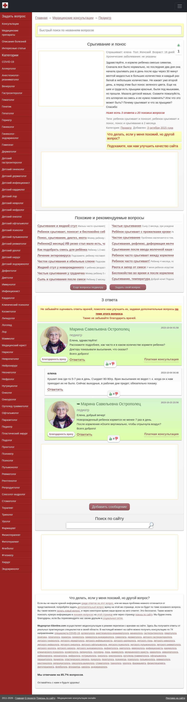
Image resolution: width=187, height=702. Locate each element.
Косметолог (9, 311)
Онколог (7, 392)
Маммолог (8, 338)
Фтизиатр (8, 555)
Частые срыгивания (126, 225)
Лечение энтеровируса (53, 255)
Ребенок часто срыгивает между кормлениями (146, 255)
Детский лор (9, 196)
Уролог (6, 521)
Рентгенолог (9, 480)
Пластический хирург (15, 433)
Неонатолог (9, 372)
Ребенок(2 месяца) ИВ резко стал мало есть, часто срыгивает (82, 243)
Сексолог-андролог (13, 494)
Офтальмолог (10, 413)
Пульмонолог (10, 467)
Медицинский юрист (14, 345)
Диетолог (7, 277)
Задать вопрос (14, 16)
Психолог (7, 460)
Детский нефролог (13, 209)
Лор (4, 331)
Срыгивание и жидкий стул (57, 225)
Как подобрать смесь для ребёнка (62, 249)
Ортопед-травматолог (15, 406)
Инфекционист (11, 291)
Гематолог (8, 99)
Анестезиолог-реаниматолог (11, 77)
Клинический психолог (15, 304)
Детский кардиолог (13, 189)
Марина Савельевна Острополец (100, 329)
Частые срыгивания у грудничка (61, 273)
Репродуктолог (11, 487)
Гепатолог (8, 113)
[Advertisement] (71, 78)
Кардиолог (8, 298)
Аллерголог (9, 68)
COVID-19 (8, 61)
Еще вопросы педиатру (88, 287)
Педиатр (105, 18)
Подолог (7, 440)
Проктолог (8, 447)
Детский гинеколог (13, 169)
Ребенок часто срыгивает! (131, 261)
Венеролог (8, 86)
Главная (41, 18)
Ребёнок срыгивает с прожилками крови (141, 231)
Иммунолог (9, 284)
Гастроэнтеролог (12, 93)
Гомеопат (8, 144)
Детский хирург (11, 257)
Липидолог (8, 318)
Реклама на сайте (175, 698)
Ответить (77, 360)
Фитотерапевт (10, 541)
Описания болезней (14, 41)
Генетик (6, 106)
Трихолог (7, 514)
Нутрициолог (10, 385)
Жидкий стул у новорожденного (60, 267)
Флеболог (8, 548)
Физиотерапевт (11, 534)
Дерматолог (9, 151)
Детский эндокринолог (15, 264)
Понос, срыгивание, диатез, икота (62, 237)
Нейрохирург (10, 365)
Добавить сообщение (109, 507)
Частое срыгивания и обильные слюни (66, 261)
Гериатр (7, 120)
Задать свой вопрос (127, 287)
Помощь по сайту (45, 698)
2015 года (167, 127)
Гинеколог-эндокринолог (10, 135)
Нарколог (7, 352)
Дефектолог (9, 270)
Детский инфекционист (16, 182)
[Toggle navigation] (180, 6)
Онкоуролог (9, 399)
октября (155, 127)
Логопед (7, 325)
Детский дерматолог (14, 176)
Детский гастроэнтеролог (12, 160)
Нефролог (8, 379)
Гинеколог (8, 126)
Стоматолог (9, 501)
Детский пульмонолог (15, 236)
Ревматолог (9, 474)
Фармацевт (9, 528)
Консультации (10, 23)
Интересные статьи (14, 48)
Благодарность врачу (54, 359)
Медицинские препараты (10, 32)
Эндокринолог (10, 568)
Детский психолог (12, 230)
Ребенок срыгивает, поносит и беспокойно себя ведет (76, 231)
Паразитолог (10, 419)
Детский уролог (11, 250)
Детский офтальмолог (15, 223)
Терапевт (7, 507)
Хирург (6, 562)
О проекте (30, 698)
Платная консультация (161, 359)
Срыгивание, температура (131, 278)
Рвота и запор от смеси (129, 267)
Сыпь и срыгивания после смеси (61, 279)
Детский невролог (13, 203)
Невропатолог (10, 358)
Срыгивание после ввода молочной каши (142, 249)
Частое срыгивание (126, 237)
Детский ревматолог (14, 243)
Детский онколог (12, 216)
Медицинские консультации (73, 18)
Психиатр (8, 453)
